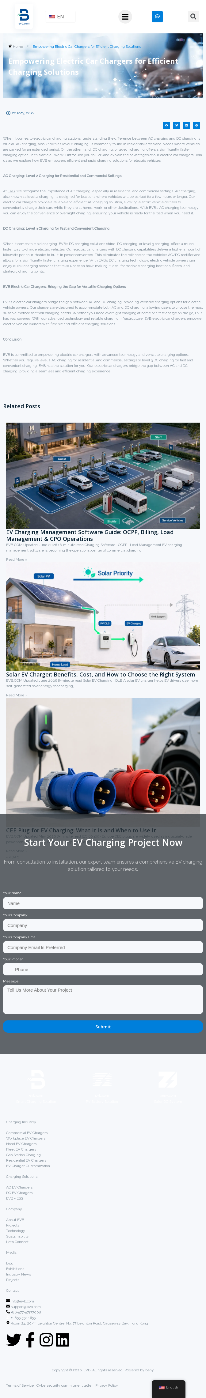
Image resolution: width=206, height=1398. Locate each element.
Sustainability (17, 1236)
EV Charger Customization (28, 1166)
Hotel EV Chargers (21, 1144)
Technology (15, 1231)
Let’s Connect (17, 1242)
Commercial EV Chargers (27, 1133)
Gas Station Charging (23, 1155)
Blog (9, 1263)
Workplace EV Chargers (25, 1138)
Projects (12, 1225)
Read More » (16, 559)
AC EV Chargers (19, 1187)
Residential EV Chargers (26, 1160)
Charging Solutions (21, 1176)
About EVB (15, 1220)
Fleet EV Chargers (21, 1149)
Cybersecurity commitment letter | (65, 1385)
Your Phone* (13, 959)
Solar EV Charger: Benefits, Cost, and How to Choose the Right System (100, 674)
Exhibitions (15, 1269)
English (168, 1387)
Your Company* (16, 915)
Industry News (18, 1274)
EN (56, 17)
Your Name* (13, 893)
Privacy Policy (106, 1385)
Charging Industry (21, 1122)
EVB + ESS (14, 1198)
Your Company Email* (21, 937)
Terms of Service (20, 1385)
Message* (11, 981)
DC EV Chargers (19, 1193)
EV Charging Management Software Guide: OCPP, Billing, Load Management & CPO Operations (90, 535)
